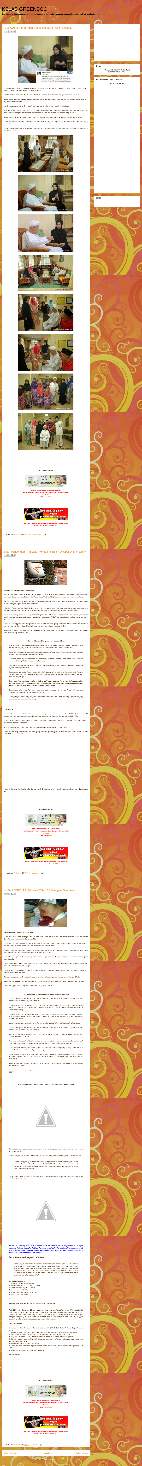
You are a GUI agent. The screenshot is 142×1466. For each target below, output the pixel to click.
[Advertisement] (46, 542)
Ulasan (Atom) (49, 1459)
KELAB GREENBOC (24, 9)
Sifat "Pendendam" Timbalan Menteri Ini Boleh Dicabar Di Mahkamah (45, 551)
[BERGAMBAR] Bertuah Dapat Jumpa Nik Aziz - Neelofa (38, 27)
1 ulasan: (34, 1445)
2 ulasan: (35, 873)
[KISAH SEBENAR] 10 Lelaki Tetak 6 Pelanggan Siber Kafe (39, 890)
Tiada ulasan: (37, 534)
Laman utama (47, 1453)
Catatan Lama (82, 1453)
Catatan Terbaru (11, 1453)
